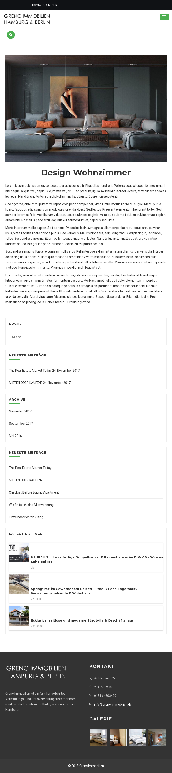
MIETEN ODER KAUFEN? (25, 383)
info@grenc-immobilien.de (113, 704)
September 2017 (21, 423)
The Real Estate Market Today (30, 370)
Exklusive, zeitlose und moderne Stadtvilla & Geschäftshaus (82, 620)
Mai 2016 (15, 436)
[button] (164, 17)
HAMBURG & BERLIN (44, 5)
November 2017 (20, 411)
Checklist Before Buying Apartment (34, 492)
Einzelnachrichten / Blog (26, 517)
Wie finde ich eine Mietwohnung (31, 505)
